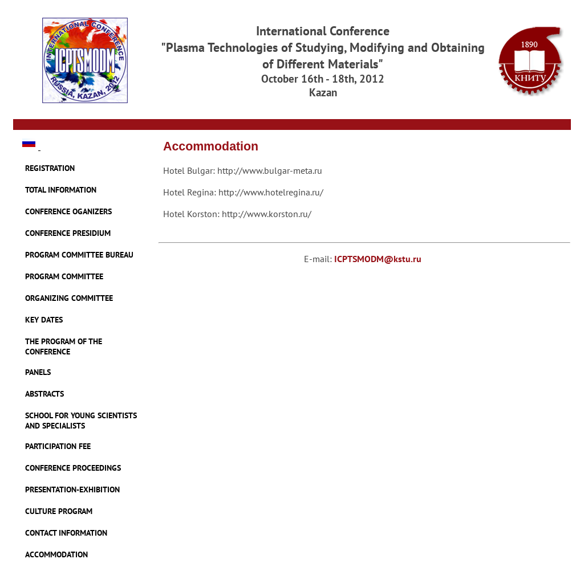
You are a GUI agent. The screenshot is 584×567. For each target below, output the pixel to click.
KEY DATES (44, 320)
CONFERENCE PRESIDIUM (68, 233)
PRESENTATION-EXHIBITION (72, 489)
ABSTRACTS (44, 394)
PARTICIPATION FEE (58, 446)
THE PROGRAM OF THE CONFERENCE (63, 346)
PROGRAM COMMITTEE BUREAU (79, 255)
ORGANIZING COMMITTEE (69, 298)
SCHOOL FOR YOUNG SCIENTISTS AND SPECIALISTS (81, 420)
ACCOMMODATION (56, 554)
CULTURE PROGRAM (58, 511)
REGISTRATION (50, 168)
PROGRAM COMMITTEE (64, 276)
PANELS (38, 372)
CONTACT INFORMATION (66, 533)
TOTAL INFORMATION (60, 190)
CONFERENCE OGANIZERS (68, 211)
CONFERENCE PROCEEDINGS (73, 468)
